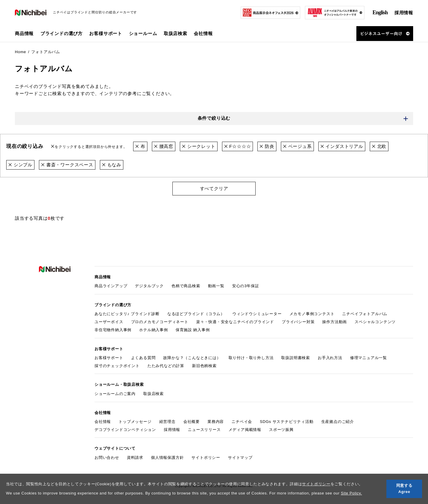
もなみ (111, 164)
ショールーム (143, 33)
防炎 (266, 146)
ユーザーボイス (109, 322)
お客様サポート (109, 358)
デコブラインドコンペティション (125, 429)
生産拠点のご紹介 (337, 421)
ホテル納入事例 (153, 330)
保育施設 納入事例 (193, 330)
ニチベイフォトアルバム (364, 314)
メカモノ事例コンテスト (312, 314)
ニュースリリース (204, 429)
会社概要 (191, 421)
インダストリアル (341, 146)
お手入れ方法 (330, 358)
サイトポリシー (316, 484)
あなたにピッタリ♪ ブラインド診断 (127, 314)
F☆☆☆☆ (237, 146)
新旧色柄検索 (204, 366)
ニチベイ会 (242, 421)
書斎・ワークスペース (67, 164)
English (380, 12)
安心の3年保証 (245, 286)
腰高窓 (163, 146)
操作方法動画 (334, 322)
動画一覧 (216, 286)
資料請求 (135, 457)
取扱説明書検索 (295, 358)
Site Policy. (351, 493)
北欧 (379, 146)
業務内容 (215, 421)
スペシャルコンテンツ (375, 322)
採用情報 (403, 12)
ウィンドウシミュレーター (257, 314)
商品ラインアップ (111, 286)
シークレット (198, 146)
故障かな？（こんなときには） (192, 358)
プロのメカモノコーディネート (159, 322)
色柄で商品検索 (185, 286)
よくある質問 (143, 358)
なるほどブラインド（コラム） (196, 314)
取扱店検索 (175, 33)
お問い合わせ (107, 457)
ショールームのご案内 (115, 393)
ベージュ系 (297, 146)
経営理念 (167, 421)
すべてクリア (214, 188)
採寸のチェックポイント (117, 366)
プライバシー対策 (298, 322)
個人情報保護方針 (167, 457)
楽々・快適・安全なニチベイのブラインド (235, 322)
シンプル (20, 164)
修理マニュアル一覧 (368, 358)
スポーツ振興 (281, 429)
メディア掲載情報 (245, 429)
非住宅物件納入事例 (113, 330)
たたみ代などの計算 (165, 366)
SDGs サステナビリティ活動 (286, 421)
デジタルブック (149, 286)
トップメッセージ (135, 421)
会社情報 (103, 421)
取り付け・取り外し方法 (251, 358)
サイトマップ (240, 457)
